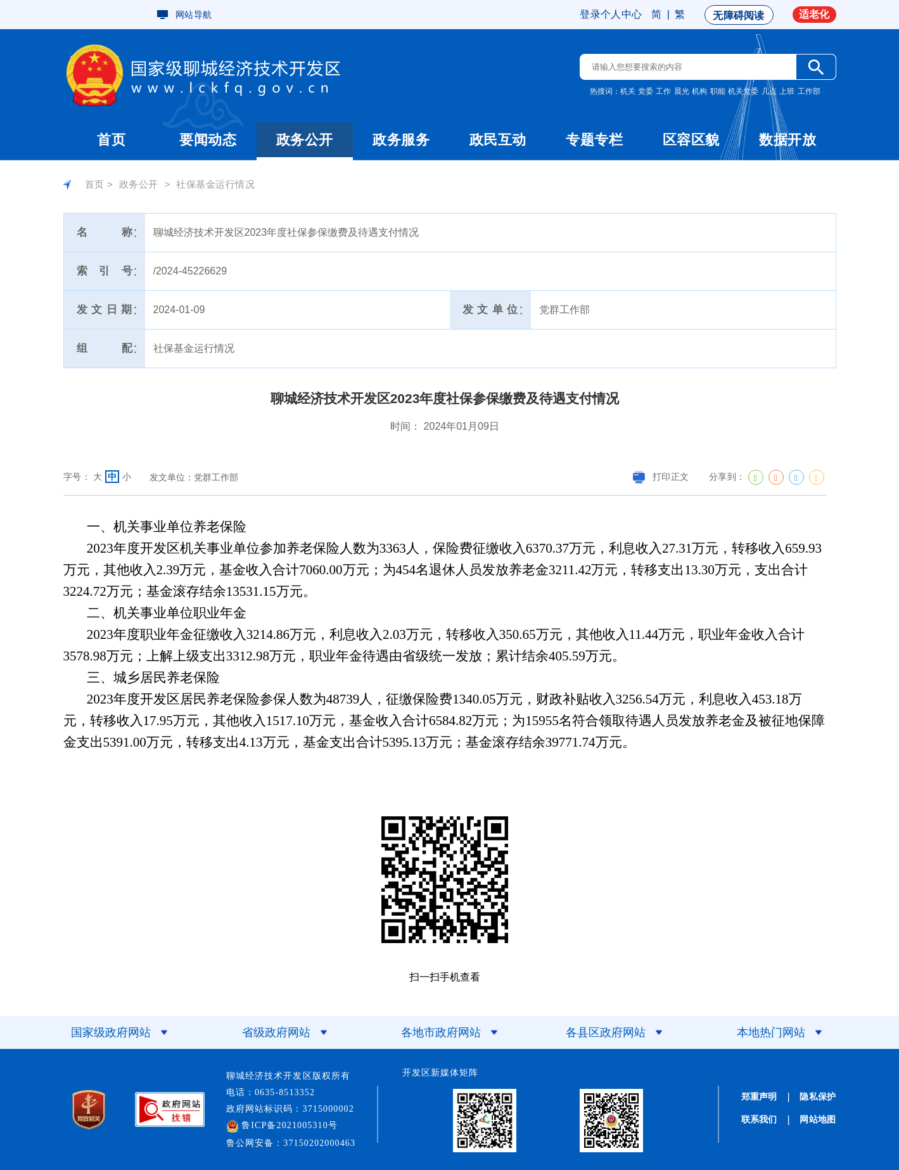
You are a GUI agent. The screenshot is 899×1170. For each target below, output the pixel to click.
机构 (699, 91)
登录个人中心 (611, 14)
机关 (627, 91)
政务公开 (304, 140)
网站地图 (818, 1119)
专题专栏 (594, 140)
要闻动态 (207, 140)
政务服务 (401, 140)
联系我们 (759, 1119)
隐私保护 (818, 1096)
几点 (769, 91)
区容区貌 (691, 140)
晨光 (681, 91)
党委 (645, 91)
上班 (786, 91)
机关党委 (743, 91)
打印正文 (661, 477)
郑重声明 (759, 1096)
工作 (663, 91)
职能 (717, 91)
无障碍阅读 (739, 15)
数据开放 (787, 140)
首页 (111, 140)
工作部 (809, 91)
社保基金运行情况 (215, 184)
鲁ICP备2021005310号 (282, 1126)
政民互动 (497, 140)
